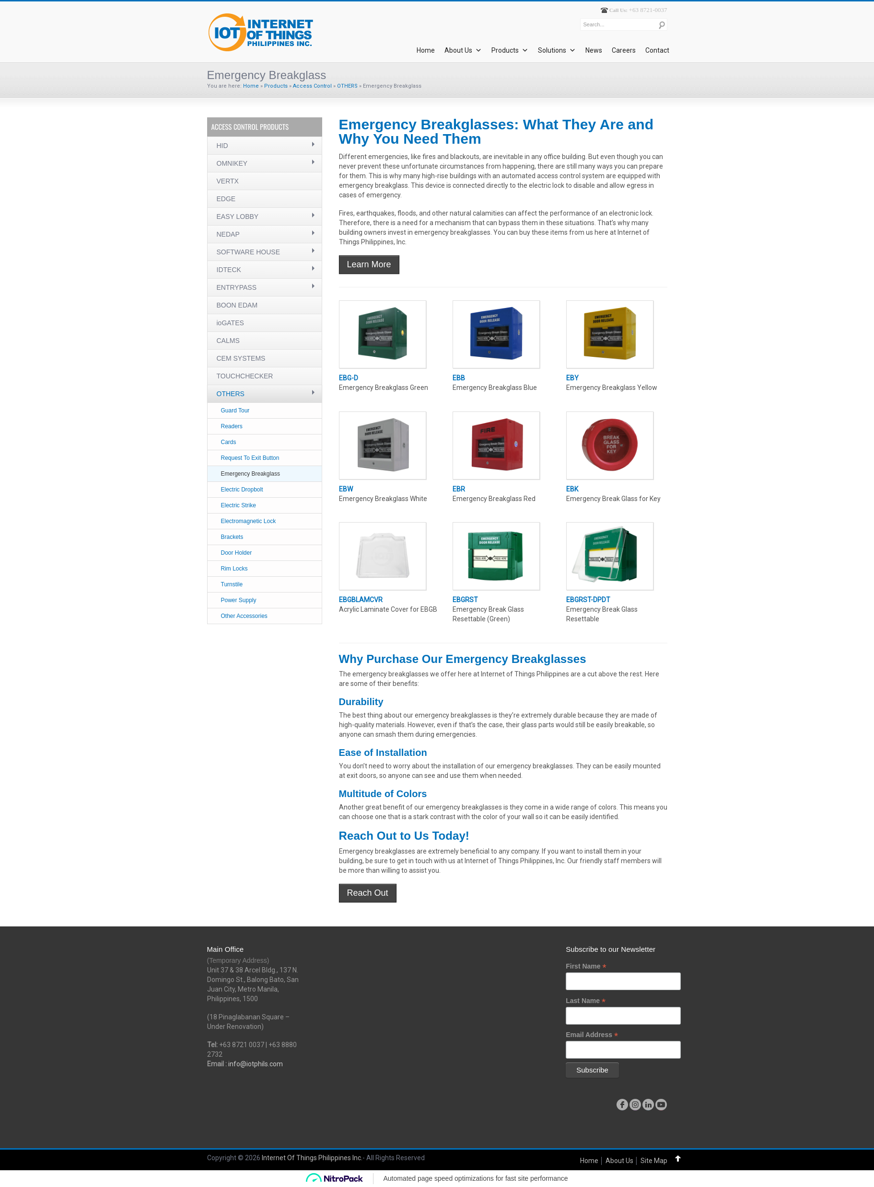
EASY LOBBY (238, 216)
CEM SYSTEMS (241, 358)
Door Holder (236, 552)
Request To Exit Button (250, 458)
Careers (624, 50)
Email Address (592, 1034)
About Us (463, 50)
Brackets (232, 537)
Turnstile (232, 584)
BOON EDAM (237, 305)
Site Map (654, 1160)
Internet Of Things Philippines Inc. (312, 1158)
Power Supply (238, 600)
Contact (657, 50)
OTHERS (347, 86)
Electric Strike (238, 505)
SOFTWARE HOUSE (248, 252)
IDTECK (229, 270)
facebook (622, 1104)
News (593, 50)
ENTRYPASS (237, 287)
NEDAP (228, 234)
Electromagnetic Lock (248, 521)
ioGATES (230, 323)
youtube (661, 1104)
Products (509, 50)
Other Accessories (244, 616)
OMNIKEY (232, 163)
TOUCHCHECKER (245, 376)
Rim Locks (234, 568)
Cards (228, 442)
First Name (586, 966)
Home (426, 50)
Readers (232, 426)
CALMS (228, 340)
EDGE (226, 199)
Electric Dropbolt (242, 489)
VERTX (228, 181)
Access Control (312, 86)
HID (222, 145)
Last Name (586, 1000)
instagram (635, 1104)
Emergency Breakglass (250, 473)
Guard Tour (235, 410)
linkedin (648, 1104)
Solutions (557, 50)
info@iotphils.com (255, 1064)
